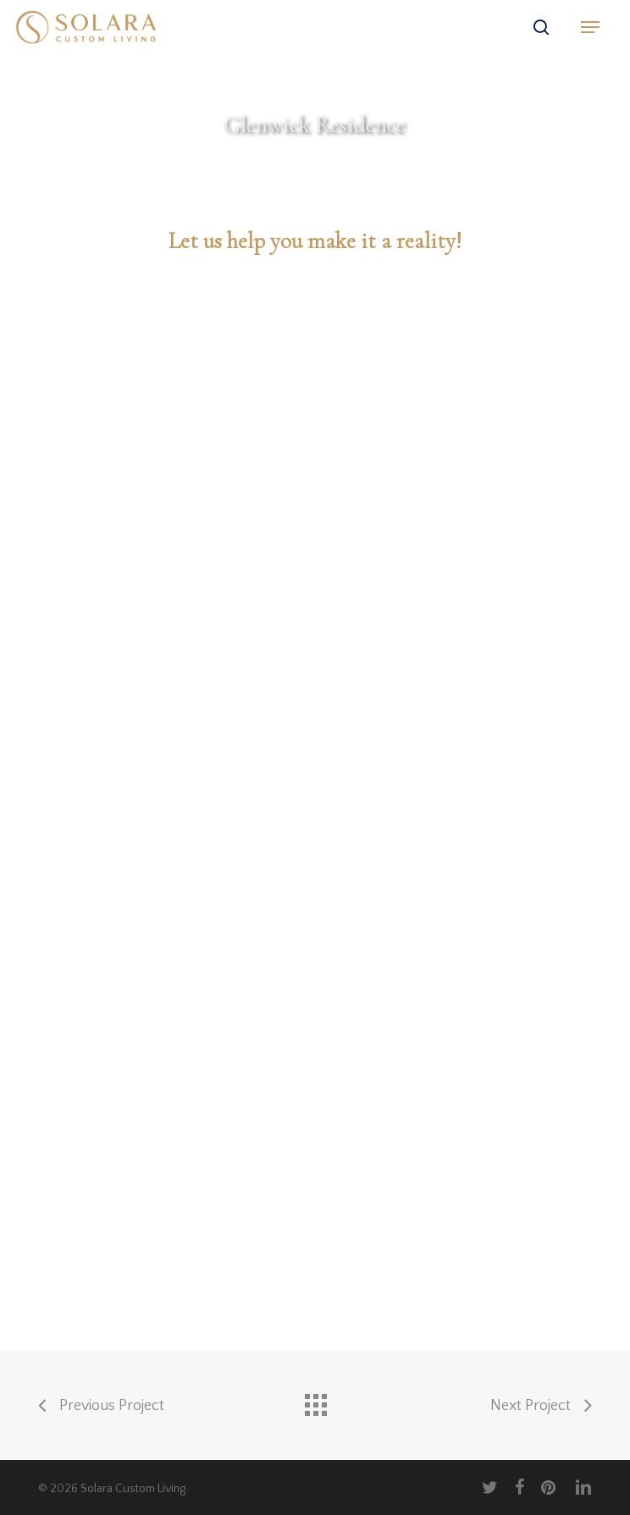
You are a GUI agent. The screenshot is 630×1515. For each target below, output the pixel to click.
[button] (590, 27)
